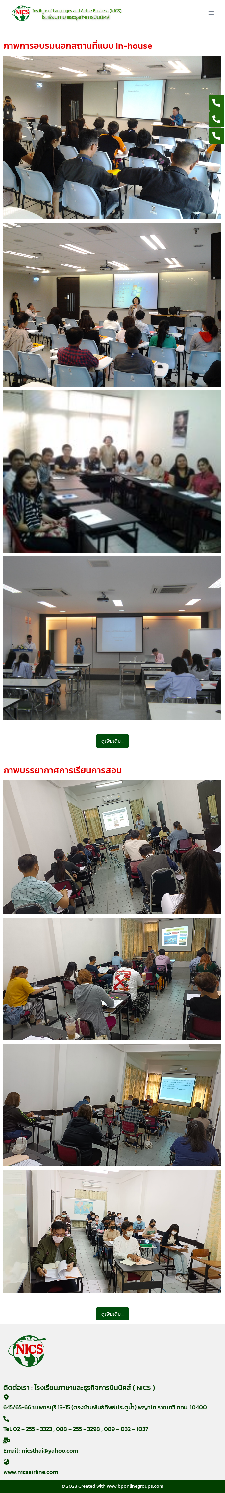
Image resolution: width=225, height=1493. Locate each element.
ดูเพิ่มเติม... (112, 741)
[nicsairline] (67, 13)
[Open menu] (211, 13)
